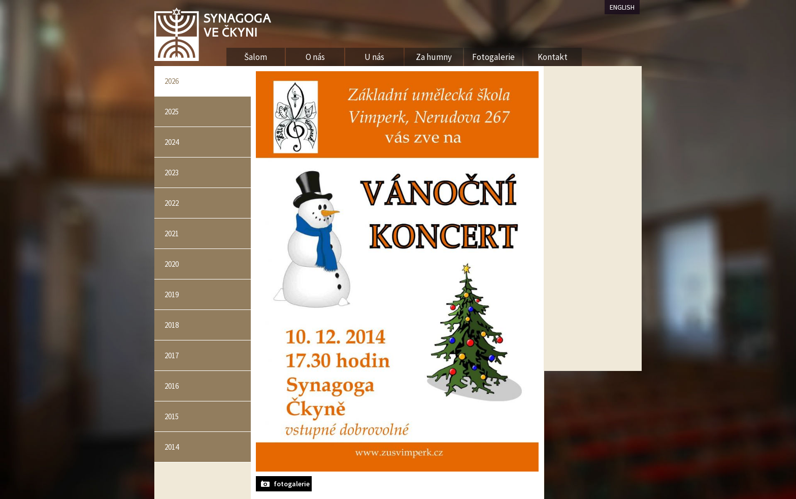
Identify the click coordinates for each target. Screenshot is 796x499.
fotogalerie (292, 483)
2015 (171, 416)
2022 (171, 203)
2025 (171, 111)
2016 (171, 386)
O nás (315, 57)
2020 (171, 264)
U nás (374, 57)
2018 (171, 325)
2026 (171, 81)
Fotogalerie (493, 57)
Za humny (434, 57)
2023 (171, 172)
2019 (171, 294)
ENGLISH (622, 7)
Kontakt (553, 57)
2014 (171, 447)
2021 (171, 233)
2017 (171, 355)
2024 (171, 142)
